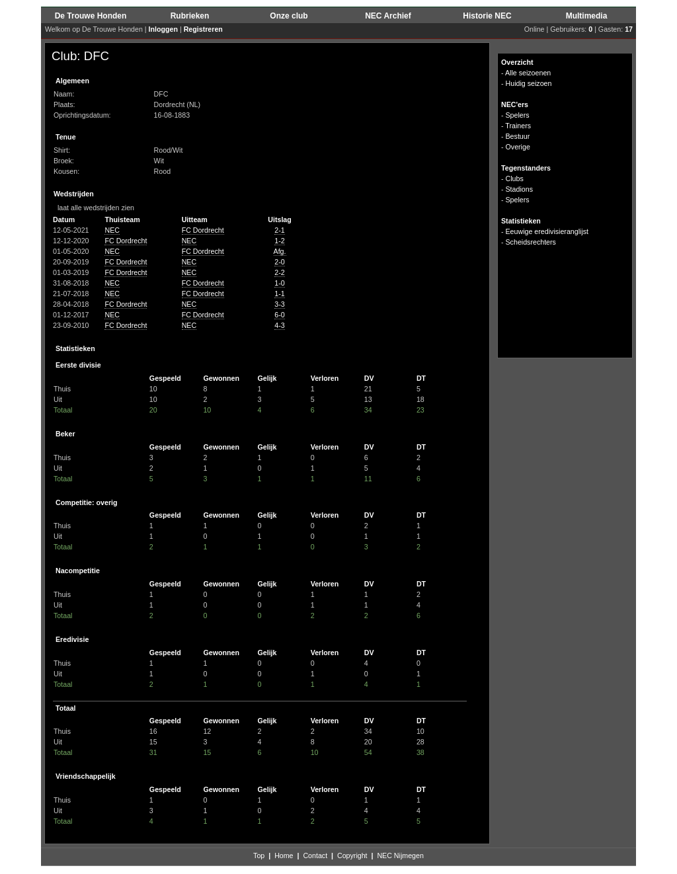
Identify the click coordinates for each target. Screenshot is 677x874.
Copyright (352, 855)
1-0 (279, 283)
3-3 (279, 304)
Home (283, 855)
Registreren (203, 29)
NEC (112, 230)
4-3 (279, 325)
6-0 (279, 315)
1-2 (279, 241)
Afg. (280, 251)
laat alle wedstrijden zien (93, 208)
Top (258, 855)
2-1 (279, 230)
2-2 (279, 272)
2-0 (279, 262)
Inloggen (163, 29)
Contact (315, 855)
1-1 (279, 294)
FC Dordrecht (203, 230)
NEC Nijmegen (400, 855)
